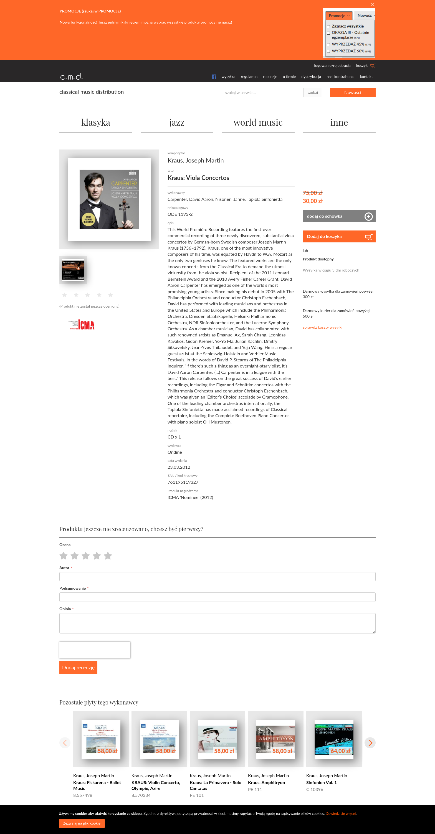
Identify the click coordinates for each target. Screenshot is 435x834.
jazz (176, 122)
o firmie (289, 76)
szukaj (312, 92)
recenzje (270, 76)
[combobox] (263, 92)
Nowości (352, 92)
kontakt (366, 76)
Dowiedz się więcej (341, 813)
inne (339, 122)
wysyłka (229, 76)
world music (258, 122)
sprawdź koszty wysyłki (323, 327)
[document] (218, 819)
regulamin (249, 76)
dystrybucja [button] (311, 76)
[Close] (372, 5)
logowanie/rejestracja (332, 65)
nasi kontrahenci (340, 76)
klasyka (95, 122)
